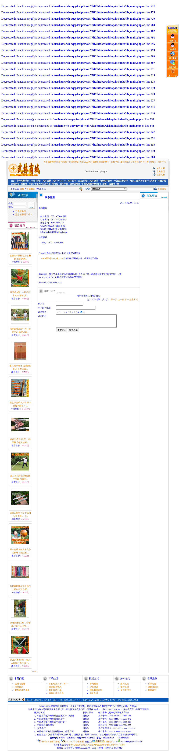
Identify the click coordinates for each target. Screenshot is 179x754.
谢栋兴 (102, 741)
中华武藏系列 (23, 180)
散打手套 (64, 184)
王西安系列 (83, 180)
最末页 (134, 299)
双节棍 (55, 184)
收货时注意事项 (22, 690)
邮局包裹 (94, 683)
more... (35, 671)
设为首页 (160, 171)
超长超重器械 (96, 690)
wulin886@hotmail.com (52, 258)
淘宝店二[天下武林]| (89, 162)
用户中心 (162, 162)
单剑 (31, 184)
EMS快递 (94, 687)
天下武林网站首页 (52, 162)
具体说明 (152, 690)
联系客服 (152, 683)
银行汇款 (124, 687)
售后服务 (31, 189)
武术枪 (153, 180)
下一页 (128, 299)
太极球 (24, 184)
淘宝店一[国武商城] (70, 162)
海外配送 (94, 693)
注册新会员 (20, 211)
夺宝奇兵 (134, 162)
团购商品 (124, 162)
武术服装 (94, 180)
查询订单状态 (55, 687)
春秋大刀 (38, 184)
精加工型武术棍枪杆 (139, 180)
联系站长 (160, 174)
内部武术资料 (106, 180)
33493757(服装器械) (48, 741)
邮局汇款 (124, 683)
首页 (13, 180)
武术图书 (72, 180)
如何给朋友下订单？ (58, 683)
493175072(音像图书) (72, 741)
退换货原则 (153, 687)
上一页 (121, 299)
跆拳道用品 (75, 184)
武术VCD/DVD (59, 180)
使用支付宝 (125, 690)
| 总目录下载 (113, 184)
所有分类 (144, 162)
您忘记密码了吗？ (23, 214)
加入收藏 (160, 168)
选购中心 (115, 162)
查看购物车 (104, 162)
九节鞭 (47, 184)
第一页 (114, 299)
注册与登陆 (20, 683)
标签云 (153, 162)
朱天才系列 (36, 180)
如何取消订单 (55, 690)
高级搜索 (161, 189)
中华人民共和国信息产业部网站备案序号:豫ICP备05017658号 (97, 745)
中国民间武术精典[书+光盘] (94, 184)
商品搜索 (19, 687)
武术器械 (47, 180)
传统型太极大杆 (121, 180)
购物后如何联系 (56, 693)
